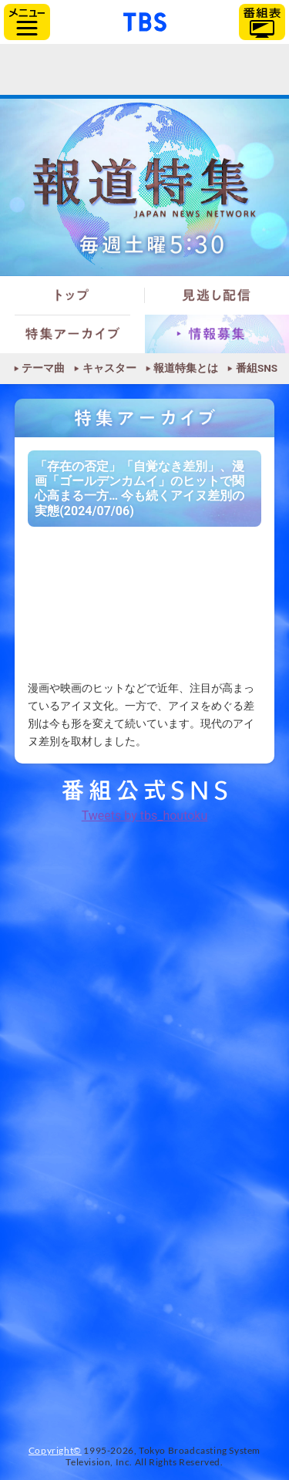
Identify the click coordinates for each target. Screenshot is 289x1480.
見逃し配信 (217, 295)
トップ (72, 295)
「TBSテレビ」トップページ (144, 20)
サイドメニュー (27, 22)
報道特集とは (185, 368)
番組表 (262, 22)
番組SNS (256, 368)
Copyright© (55, 1450)
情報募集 (217, 334)
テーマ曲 (43, 368)
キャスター (109, 368)
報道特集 (144, 187)
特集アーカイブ (72, 334)
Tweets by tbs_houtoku (145, 815)
